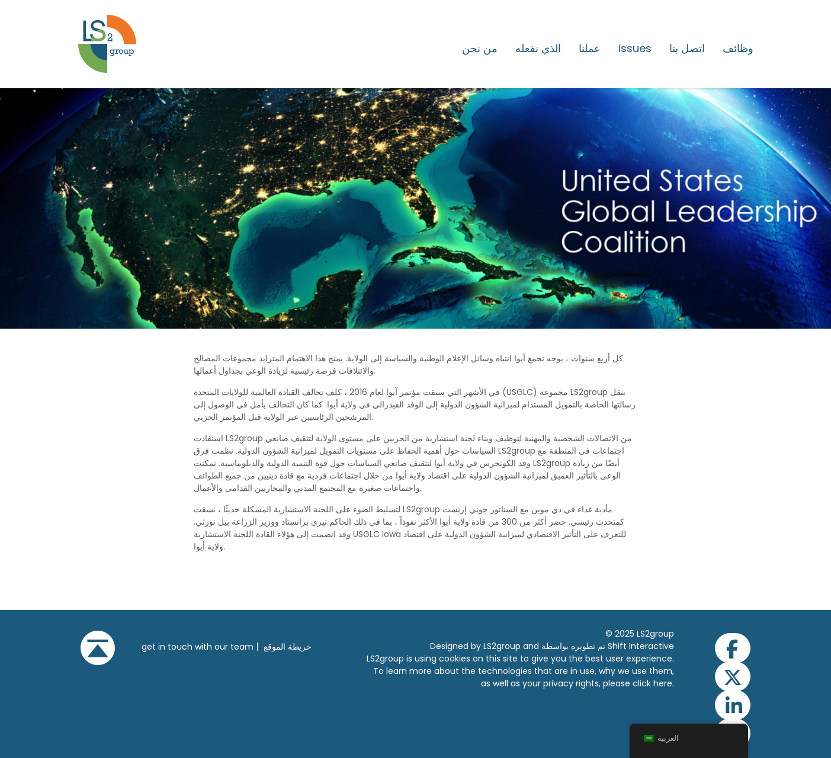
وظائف (738, 48)
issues (635, 48)
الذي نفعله (538, 48)
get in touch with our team (198, 647)
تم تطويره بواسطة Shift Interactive (607, 646)
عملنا (590, 48)
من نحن (480, 48)
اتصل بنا (687, 48)
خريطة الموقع (288, 647)
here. (663, 683)
